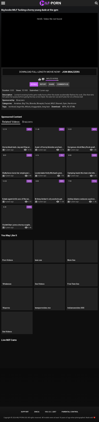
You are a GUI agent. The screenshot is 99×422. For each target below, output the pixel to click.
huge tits (20, 107)
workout (12, 107)
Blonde (33, 103)
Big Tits (25, 103)
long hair (46, 107)
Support (25, 412)
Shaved (59, 103)
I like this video (39, 79)
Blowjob (40, 103)
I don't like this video (43, 79)
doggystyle (36, 107)
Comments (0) (62, 84)
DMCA (36, 412)
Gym (65, 103)
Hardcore (72, 103)
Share (51, 84)
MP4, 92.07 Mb (68, 107)
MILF (53, 103)
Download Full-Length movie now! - (49, 71)
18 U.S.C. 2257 (50, 412)
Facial (47, 103)
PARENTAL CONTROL (70, 412)
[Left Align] (3, 3)
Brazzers (20, 100)
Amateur (17, 103)
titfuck (27, 107)
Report (43, 84)
